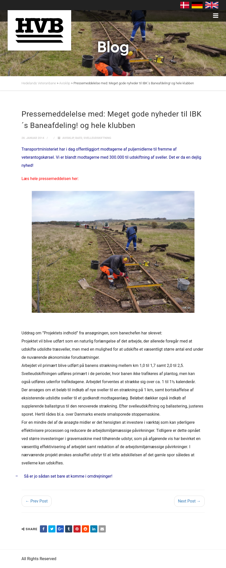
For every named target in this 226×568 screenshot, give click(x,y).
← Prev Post (36, 501)
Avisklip (68, 138)
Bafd (78, 138)
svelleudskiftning (97, 138)
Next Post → (189, 501)
